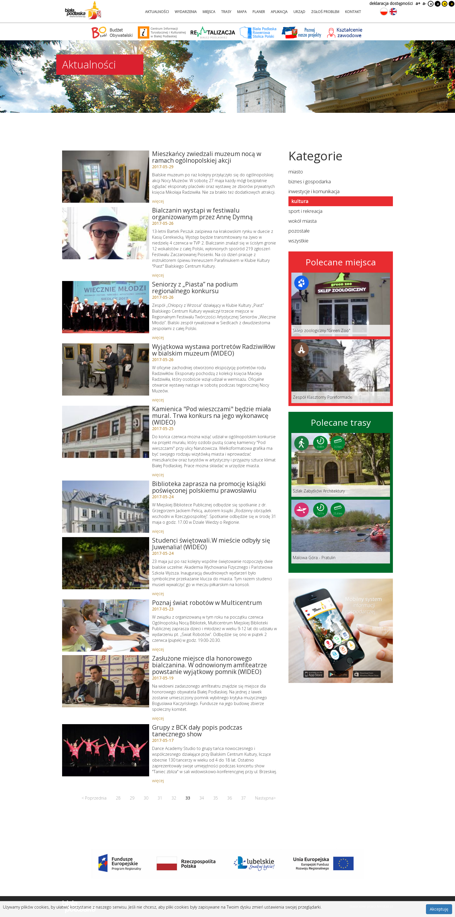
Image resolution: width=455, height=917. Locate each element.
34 (201, 798)
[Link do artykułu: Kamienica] (105, 432)
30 (146, 798)
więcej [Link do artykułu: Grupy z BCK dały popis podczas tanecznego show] (158, 780)
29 (132, 798)
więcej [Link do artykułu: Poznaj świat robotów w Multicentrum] (158, 649)
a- (424, 3)
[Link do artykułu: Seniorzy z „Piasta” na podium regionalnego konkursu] (105, 307)
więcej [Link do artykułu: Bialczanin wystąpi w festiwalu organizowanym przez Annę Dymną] (158, 275)
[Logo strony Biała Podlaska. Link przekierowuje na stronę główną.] (83, 10)
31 (160, 798)
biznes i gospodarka (309, 181)
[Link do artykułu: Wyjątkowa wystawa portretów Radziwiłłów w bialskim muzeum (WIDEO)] (105, 369)
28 (118, 798)
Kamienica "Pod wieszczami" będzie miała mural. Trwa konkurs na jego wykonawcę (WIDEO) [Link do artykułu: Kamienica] (211, 415)
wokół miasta (302, 221)
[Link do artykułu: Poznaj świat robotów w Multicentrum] (105, 625)
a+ (418, 3)
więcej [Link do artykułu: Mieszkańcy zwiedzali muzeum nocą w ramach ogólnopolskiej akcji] (158, 201)
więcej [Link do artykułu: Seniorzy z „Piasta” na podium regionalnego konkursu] (158, 337)
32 (173, 798)
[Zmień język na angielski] (393, 11)
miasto (295, 171)
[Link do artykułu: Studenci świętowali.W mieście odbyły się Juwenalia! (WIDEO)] (105, 563)
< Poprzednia (94, 798)
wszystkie (298, 240)
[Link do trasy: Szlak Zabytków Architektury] (340, 465)
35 (215, 798)
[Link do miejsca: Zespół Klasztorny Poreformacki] (340, 371)
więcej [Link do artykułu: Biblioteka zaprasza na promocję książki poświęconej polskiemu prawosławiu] (158, 531)
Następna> (265, 798)
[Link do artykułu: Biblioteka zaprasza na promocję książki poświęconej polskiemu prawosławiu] (105, 507)
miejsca (209, 11)
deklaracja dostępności (391, 3)
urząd (299, 11)
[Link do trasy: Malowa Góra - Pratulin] (340, 531)
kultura (299, 201)
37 (243, 798)
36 (229, 798)
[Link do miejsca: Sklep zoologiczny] (340, 304)
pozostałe (299, 230)
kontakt (353, 11)
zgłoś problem (325, 11)
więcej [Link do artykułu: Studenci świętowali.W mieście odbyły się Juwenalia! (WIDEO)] (158, 593)
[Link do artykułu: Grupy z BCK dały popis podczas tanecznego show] (105, 750)
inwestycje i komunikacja (314, 191)
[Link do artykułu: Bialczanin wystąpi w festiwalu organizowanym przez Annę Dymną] (105, 233)
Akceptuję (439, 909)
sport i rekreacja (305, 211)
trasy (226, 11)
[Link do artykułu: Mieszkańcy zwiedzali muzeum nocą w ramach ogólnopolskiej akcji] (105, 177)
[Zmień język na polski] (384, 11)
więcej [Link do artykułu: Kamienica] (158, 474)
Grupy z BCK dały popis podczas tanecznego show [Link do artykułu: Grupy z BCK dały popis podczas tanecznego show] (197, 730)
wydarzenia (186, 11)
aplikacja (279, 11)
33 (187, 798)
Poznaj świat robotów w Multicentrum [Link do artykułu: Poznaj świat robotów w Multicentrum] (207, 603)
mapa (242, 11)
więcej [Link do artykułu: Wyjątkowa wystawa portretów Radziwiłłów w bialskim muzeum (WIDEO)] (158, 400)
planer (258, 11)
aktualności (157, 11)
